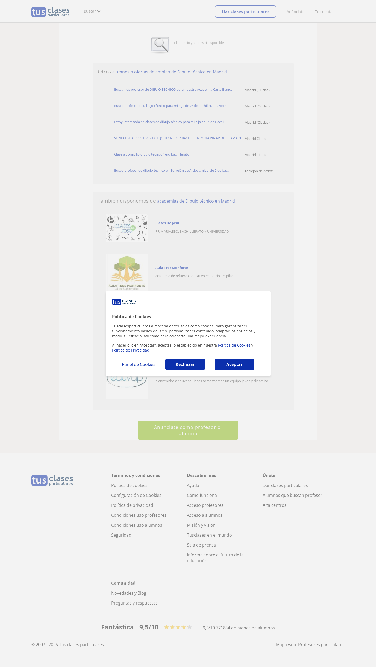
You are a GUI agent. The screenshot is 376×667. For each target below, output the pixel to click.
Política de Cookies (234, 345)
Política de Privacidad (130, 350)
